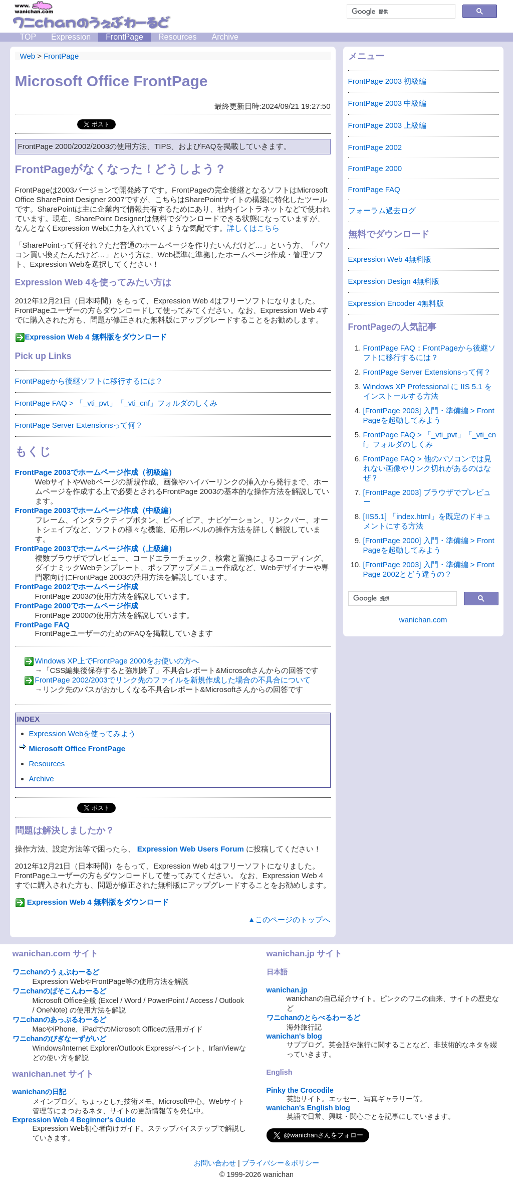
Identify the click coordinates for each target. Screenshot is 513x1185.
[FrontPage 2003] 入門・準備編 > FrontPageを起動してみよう (428, 415)
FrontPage (124, 37)
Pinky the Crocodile (300, 1090)
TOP (28, 37)
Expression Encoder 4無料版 (396, 303)
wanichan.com (423, 619)
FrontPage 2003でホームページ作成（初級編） (95, 472)
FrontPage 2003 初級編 (387, 81)
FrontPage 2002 (375, 147)
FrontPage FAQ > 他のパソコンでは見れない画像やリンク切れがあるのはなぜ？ (427, 468)
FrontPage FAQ (42, 624)
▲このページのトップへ (289, 919)
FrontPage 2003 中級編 (387, 103)
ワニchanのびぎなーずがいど (60, 1039)
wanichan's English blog (308, 1108)
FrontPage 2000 (375, 168)
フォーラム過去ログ (382, 210)
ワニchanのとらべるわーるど (314, 1017)
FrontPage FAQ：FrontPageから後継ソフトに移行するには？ (429, 353)
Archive (224, 37)
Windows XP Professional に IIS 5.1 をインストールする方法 (427, 391)
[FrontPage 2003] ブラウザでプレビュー (427, 497)
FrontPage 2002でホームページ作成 (77, 586)
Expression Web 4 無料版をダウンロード (96, 336)
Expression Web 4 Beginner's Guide (74, 1120)
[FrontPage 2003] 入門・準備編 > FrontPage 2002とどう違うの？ (428, 569)
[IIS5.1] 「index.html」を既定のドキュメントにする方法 (427, 521)
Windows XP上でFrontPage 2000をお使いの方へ (117, 660)
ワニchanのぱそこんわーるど (60, 991)
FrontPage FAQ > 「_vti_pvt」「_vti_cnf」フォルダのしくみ (116, 403)
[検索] (400, 11)
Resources (177, 37)
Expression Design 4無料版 (394, 281)
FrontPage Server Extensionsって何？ (79, 425)
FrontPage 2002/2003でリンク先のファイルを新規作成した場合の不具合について (173, 679)
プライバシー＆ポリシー (280, 1163)
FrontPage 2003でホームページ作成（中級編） (95, 510)
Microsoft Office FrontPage (77, 748)
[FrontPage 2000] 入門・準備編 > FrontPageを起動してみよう (428, 545)
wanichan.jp (287, 990)
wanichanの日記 (40, 1092)
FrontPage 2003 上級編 (387, 125)
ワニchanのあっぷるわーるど (60, 1019)
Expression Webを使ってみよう (82, 733)
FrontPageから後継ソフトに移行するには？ (89, 381)
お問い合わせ (215, 1163)
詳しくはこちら (253, 228)
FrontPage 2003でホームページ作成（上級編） (95, 548)
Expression (71, 37)
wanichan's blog (294, 1036)
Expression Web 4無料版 (389, 259)
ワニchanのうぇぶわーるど (56, 972)
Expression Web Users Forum (190, 848)
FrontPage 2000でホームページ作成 (77, 605)
